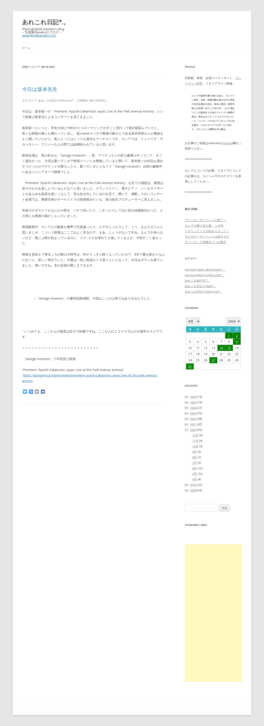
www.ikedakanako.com (39, 35)
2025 (193, 402)
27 (213, 360)
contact (228, 143)
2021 (193, 424)
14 (221, 348)
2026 (193, 397)
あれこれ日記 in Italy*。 (201, 286)
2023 (193, 413)
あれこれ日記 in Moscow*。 (57, 100)
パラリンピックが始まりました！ (207, 231)
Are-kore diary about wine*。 (205, 269)
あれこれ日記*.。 (45, 22)
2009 (193, 490)
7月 (194, 463)
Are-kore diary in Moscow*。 (205, 275)
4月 (194, 479)
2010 (193, 485)
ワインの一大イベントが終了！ (205, 220)
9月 (194, 452)
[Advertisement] (213, 613)
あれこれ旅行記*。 (197, 280)
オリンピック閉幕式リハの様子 (205, 242)
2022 (193, 419)
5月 (194, 474)
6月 (194, 468)
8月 (194, 457)
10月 (195, 446)
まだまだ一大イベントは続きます (207, 236)
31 (190, 366)
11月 (195, 441)
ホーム (26, 48)
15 (229, 348)
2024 (193, 408)
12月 (195, 435)
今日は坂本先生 (40, 88)
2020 (193, 430)
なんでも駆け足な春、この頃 (204, 225)
